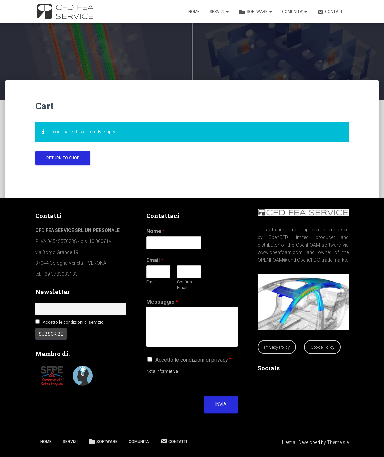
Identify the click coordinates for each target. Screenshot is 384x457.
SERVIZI (219, 11)
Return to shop (62, 158)
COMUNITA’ (294, 11)
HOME (194, 11)
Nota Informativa (162, 371)
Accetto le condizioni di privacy (193, 360)
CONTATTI (330, 12)
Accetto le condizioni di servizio (73, 322)
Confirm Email (184, 284)
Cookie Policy (322, 347)
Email (154, 260)
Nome (155, 231)
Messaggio (162, 302)
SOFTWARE (255, 12)
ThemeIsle (338, 442)
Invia (221, 404)
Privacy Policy (277, 347)
